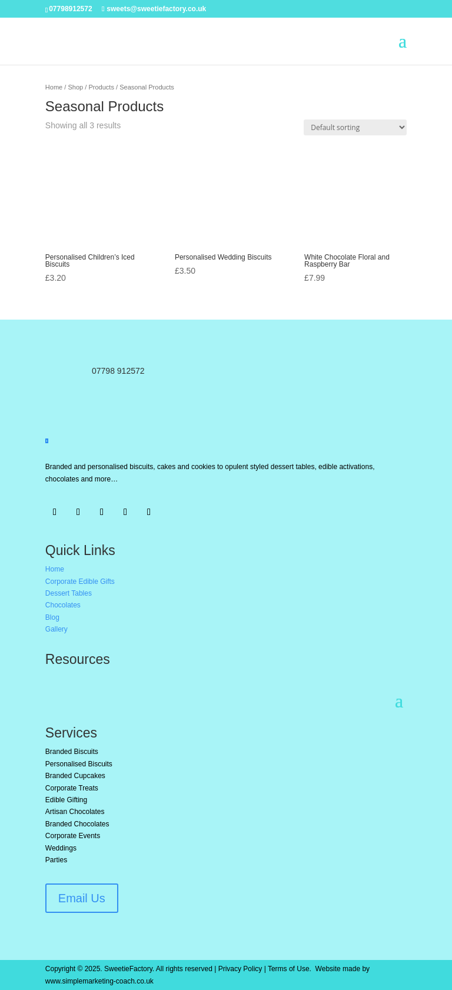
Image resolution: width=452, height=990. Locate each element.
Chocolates (63, 605)
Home (53, 87)
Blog (52, 617)
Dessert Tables (68, 593)
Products (101, 87)
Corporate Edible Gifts (80, 581)
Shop (75, 87)
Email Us (81, 898)
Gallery (56, 629)
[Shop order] (355, 127)
